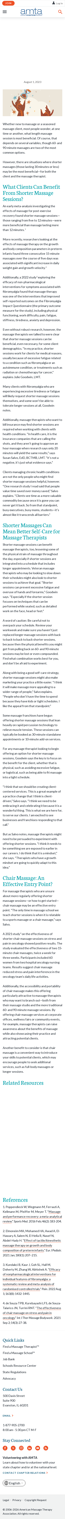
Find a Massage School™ (19, 1353)
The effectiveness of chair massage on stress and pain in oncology (32, 1313)
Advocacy (9, 1378)
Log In (59, 3)
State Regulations (14, 1372)
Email (7, 1415)
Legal (6, 1500)
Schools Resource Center (19, 1365)
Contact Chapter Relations (24, 1472)
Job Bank (9, 1359)
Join (8, 3)
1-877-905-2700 (13, 1425)
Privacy (16, 1500)
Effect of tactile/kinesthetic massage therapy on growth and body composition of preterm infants (32, 1245)
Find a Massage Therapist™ (21, 1346)
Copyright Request (36, 1500)
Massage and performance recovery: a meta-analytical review (32, 1216)
